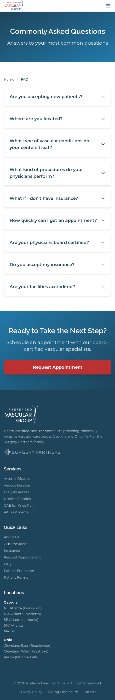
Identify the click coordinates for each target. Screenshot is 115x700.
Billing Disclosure (63, 692)
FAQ (7, 564)
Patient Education (19, 571)
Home (9, 79)
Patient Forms (16, 577)
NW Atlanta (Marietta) (22, 614)
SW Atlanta (13, 625)
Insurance (12, 550)
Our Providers (15, 544)
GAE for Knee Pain (19, 505)
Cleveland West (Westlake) (26, 651)
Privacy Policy (30, 692)
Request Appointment (57, 367)
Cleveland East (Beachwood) (28, 645)
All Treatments (16, 512)
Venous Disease (17, 485)
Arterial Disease (17, 478)
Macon (9, 631)
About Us (11, 537)
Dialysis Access (16, 492)
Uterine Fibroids (17, 499)
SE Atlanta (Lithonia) (21, 619)
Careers (90, 692)
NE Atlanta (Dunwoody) (24, 608)
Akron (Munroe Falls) (21, 657)
